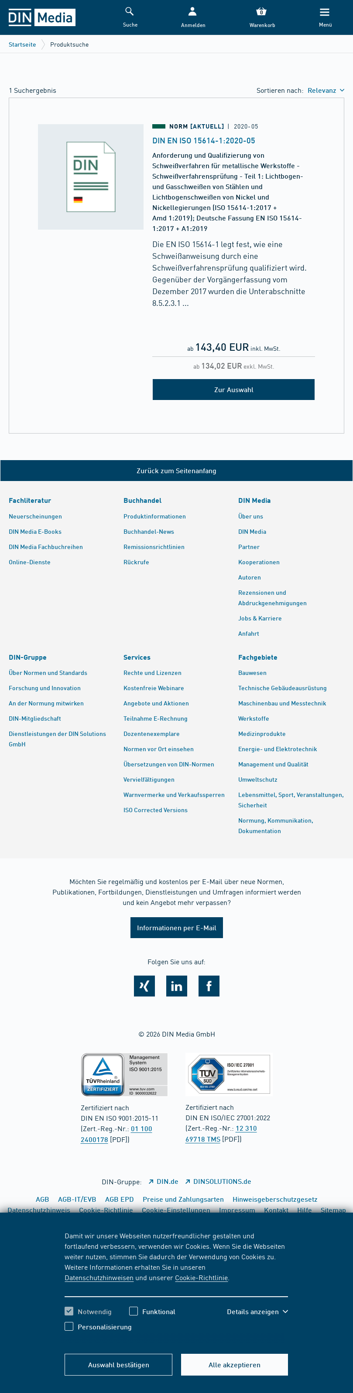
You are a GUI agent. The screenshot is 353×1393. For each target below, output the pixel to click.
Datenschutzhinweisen (99, 1277)
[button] (192, 17)
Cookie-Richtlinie (201, 1277)
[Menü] (324, 17)
